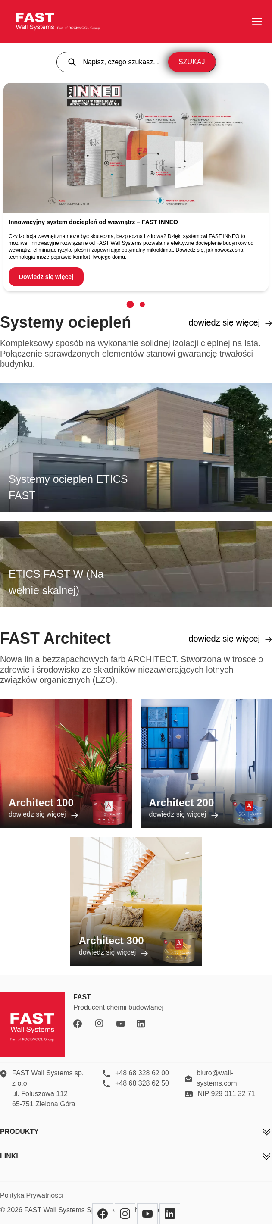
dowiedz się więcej (230, 322)
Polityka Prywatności (31, 1195)
